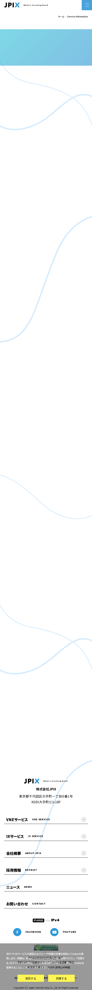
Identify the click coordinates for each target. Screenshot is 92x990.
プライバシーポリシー (44, 958)
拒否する (30, 978)
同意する (61, 978)
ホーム (61, 16)
